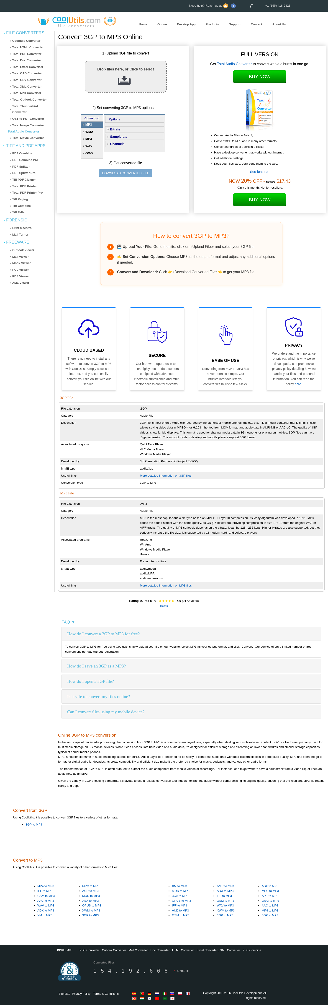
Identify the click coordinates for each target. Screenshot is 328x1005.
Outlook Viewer (23, 250)
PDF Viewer (20, 276)
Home (143, 24)
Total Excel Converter (27, 67)
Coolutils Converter (26, 40)
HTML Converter (183, 950)
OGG (89, 153)
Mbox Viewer (21, 263)
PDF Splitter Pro (24, 173)
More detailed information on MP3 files (166, 585)
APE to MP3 (270, 896)
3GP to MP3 (90, 915)
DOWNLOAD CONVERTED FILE (125, 173)
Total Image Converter (28, 125)
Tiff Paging (20, 199)
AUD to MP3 (90, 891)
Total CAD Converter (27, 73)
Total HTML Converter (28, 47)
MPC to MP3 (91, 886)
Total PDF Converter (26, 54)
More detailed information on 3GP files (165, 475)
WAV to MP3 (45, 905)
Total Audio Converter (23, 131)
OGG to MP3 (270, 900)
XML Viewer (20, 282)
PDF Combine (22, 153)
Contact (256, 24)
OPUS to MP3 (91, 905)
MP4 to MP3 (45, 886)
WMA (89, 132)
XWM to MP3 (91, 910)
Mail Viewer (20, 256)
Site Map (64, 993)
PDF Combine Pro (25, 160)
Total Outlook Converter (29, 99)
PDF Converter (89, 950)
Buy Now (259, 76)
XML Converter (230, 950)
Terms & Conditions (106, 993)
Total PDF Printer (24, 186)
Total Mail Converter (26, 93)
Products (212, 24)
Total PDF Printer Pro (27, 192)
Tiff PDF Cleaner (24, 179)
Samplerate (118, 136)
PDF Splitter (21, 166)
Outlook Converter (114, 950)
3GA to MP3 (180, 896)
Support (235, 24)
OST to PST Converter (28, 118)
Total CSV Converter (27, 80)
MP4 (88, 139)
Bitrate (115, 129)
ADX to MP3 (45, 910)
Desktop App (186, 24)
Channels (117, 144)
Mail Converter (138, 950)
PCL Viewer (20, 269)
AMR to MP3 (225, 886)
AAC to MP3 (45, 900)
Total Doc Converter (26, 60)
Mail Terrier (20, 234)
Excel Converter (207, 950)
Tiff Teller (19, 212)
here (298, 384)
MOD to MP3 (91, 896)
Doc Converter (159, 950)
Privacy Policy (81, 993)
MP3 (88, 124)
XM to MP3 (44, 915)
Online (162, 24)
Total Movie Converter (28, 138)
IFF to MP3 (44, 891)
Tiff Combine (21, 206)
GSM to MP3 (46, 896)
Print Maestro (22, 228)
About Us (279, 24)
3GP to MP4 (34, 824)
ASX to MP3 (90, 900)
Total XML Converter (27, 86)
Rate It (164, 605)
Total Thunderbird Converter (25, 109)
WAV (88, 146)
